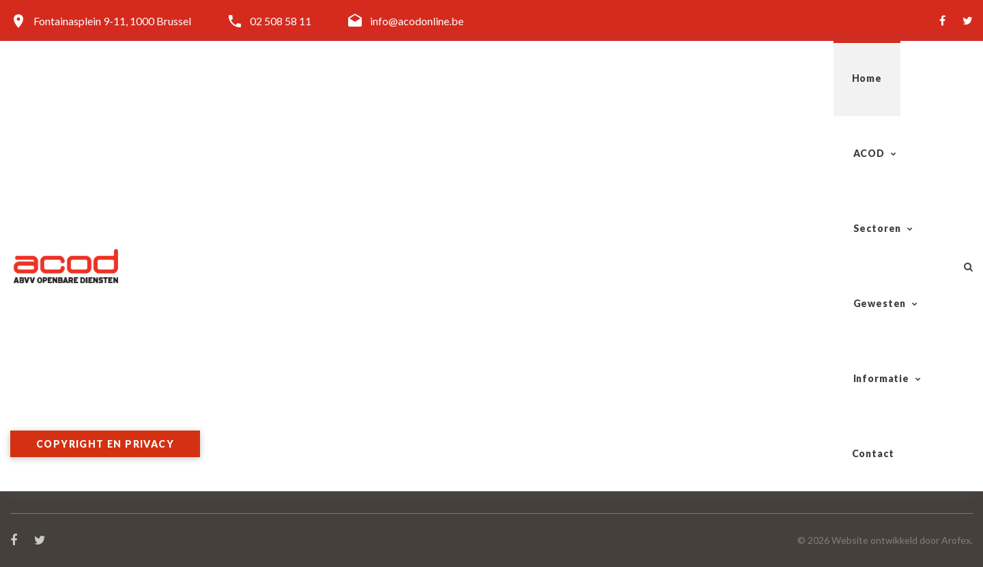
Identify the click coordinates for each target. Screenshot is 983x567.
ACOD (499, 78)
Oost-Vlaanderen (787, 369)
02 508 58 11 (280, 20)
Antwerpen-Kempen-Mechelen (820, 353)
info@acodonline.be (417, 20)
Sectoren (591, 78)
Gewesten (695, 78)
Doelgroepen (286, 402)
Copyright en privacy (105, 444)
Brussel (764, 434)
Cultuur (519, 484)
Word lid (276, 418)
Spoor (516, 353)
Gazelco (521, 402)
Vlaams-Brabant (786, 402)
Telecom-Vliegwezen (551, 418)
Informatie (802, 78)
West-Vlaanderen (788, 385)
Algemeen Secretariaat (309, 369)
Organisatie (283, 353)
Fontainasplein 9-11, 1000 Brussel (112, 20)
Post (513, 385)
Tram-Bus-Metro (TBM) (560, 369)
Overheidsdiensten (546, 434)
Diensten (277, 385)
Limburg (767, 418)
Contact (902, 78)
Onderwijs (526, 467)
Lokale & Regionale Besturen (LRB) (583, 451)
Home (429, 78)
